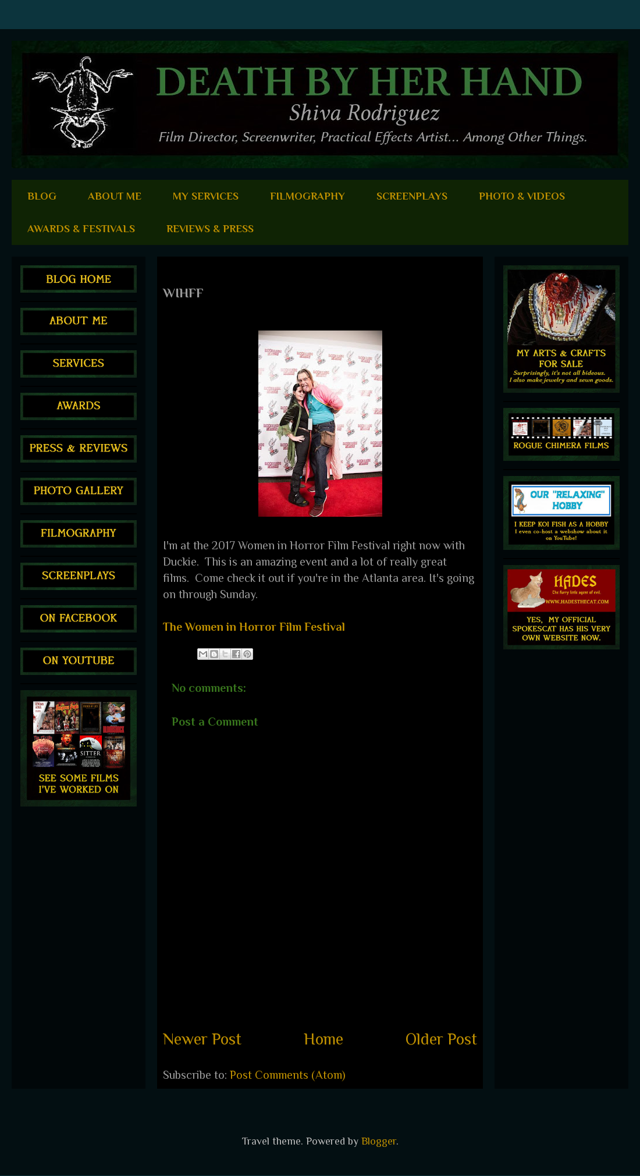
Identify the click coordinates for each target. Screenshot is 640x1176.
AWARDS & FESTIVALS (81, 229)
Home (323, 1039)
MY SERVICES (206, 196)
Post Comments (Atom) (288, 1074)
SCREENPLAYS (411, 196)
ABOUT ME (114, 196)
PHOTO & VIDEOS (522, 196)
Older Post (441, 1039)
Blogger (378, 1141)
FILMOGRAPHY (307, 196)
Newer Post (202, 1039)
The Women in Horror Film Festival (254, 626)
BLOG (41, 196)
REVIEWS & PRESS (210, 229)
